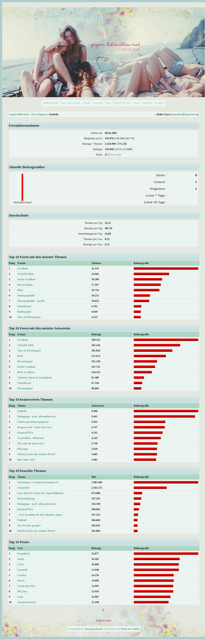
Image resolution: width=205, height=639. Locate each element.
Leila (20, 596)
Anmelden (177, 114)
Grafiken (23, 268)
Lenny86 (23, 569)
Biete (20, 290)
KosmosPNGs (25, 432)
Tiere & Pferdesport (29, 317)
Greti (21, 564)
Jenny (21, 558)
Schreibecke (24, 306)
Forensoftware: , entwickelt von (103, 628)
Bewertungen (25, 284)
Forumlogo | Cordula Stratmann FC (38, 482)
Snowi (21, 580)
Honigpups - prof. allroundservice (37, 416)
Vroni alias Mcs (26, 585)
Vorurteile (23, 487)
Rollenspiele (25, 311)
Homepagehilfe (26, 295)
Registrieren (190, 114)
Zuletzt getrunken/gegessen (33, 421)
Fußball (22, 411)
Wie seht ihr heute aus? (31, 443)
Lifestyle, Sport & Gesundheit (35, 377)
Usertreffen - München (31, 438)
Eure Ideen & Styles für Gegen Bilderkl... (41, 493)
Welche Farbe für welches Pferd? (37, 454)
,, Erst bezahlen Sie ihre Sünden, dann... (40, 514)
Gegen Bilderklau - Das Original (27, 114)
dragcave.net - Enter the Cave (35, 427)
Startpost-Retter (27, 602)
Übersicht (114, 154)
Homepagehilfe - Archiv (31, 300)
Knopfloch (24, 553)
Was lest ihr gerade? (29, 525)
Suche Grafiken (27, 279)
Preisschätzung (26, 498)
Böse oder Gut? (26, 459)
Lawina (22, 575)
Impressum (103, 620)
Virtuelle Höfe (26, 273)
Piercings (23, 448)
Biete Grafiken (26, 372)
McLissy (22, 591)
